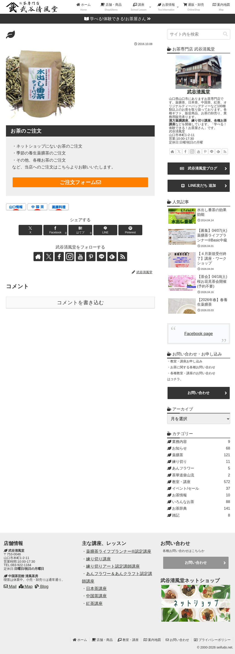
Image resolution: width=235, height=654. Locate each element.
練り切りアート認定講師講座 (113, 566)
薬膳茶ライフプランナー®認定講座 (118, 551)
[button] (225, 34)
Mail (10, 586)
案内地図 (152, 640)
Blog (41, 586)
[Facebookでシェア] (55, 230)
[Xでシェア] (30, 230)
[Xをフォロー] (48, 256)
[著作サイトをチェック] (38, 256)
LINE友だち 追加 (198, 186)
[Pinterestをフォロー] (90, 256)
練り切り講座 (98, 559)
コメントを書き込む (80, 302)
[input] (198, 34)
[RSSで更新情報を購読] (122, 256)
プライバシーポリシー (212, 640)
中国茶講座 (96, 596)
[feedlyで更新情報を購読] (112, 256)
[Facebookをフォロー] (59, 256)
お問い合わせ (198, 393)
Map (26, 586)
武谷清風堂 (198, 91)
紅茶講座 (94, 603)
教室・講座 (128, 640)
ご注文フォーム (80, 182)
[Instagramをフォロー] (69, 256)
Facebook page (198, 333)
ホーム (80, 640)
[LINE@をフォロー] (101, 256)
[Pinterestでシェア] (130, 230)
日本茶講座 (96, 588)
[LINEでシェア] (105, 230)
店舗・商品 (102, 640)
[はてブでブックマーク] (80, 230)
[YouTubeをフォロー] (80, 256)
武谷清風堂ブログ (198, 168)
